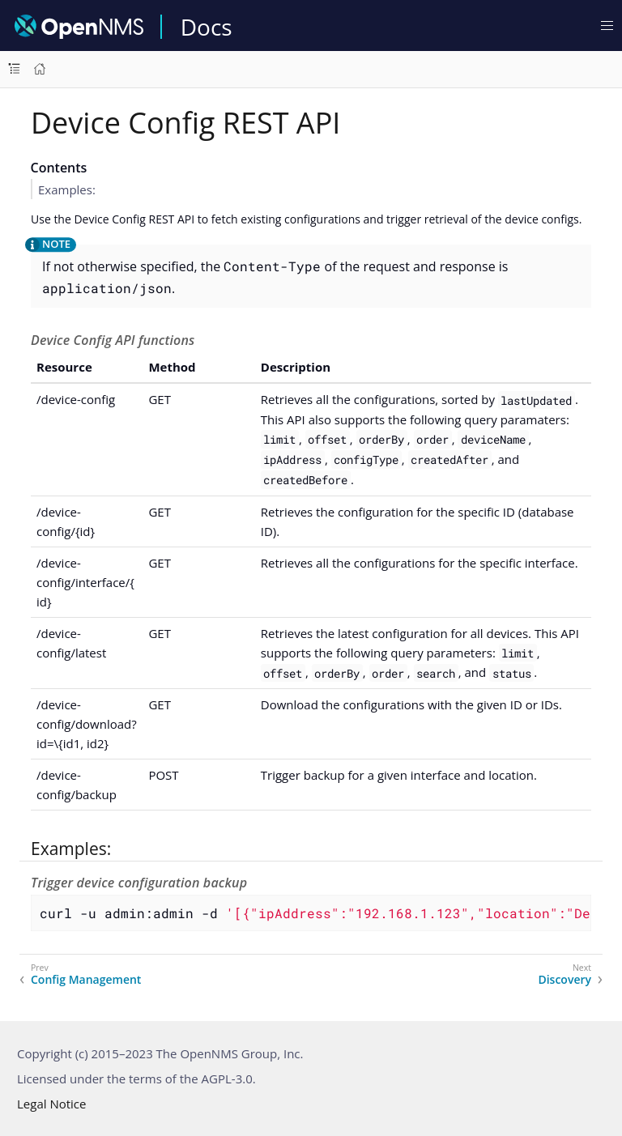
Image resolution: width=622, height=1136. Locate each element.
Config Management (86, 979)
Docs (206, 26)
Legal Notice (51, 1104)
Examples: (67, 189)
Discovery (564, 979)
